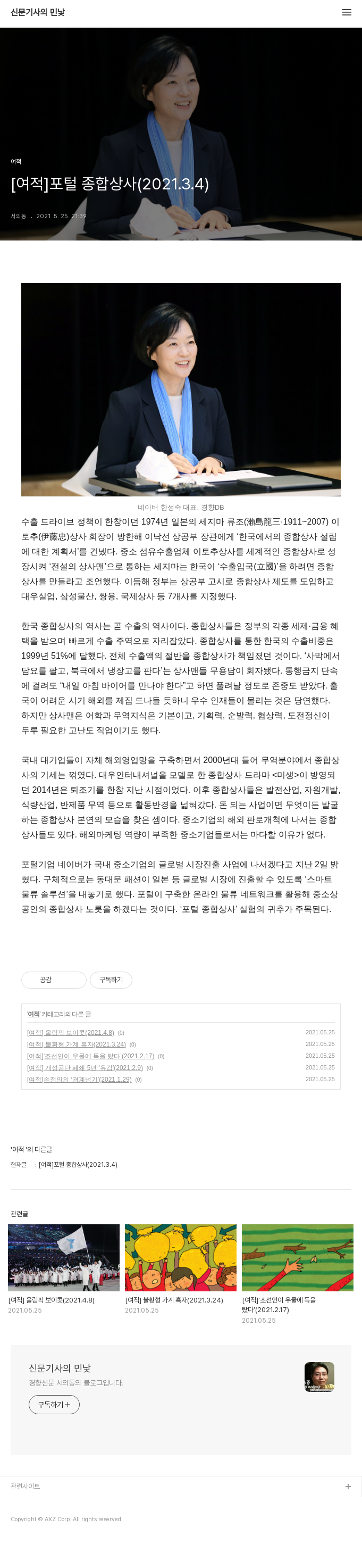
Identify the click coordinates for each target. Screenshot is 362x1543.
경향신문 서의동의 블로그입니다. (76, 1383)
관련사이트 (25, 1486)
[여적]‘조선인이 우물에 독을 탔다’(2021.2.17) (90, 1056)
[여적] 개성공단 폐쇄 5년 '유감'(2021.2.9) (85, 1068)
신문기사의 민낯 (38, 13)
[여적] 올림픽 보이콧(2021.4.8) (70, 1032)
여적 (33, 1014)
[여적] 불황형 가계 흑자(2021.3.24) (76, 1044)
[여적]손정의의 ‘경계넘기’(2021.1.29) (79, 1079)
